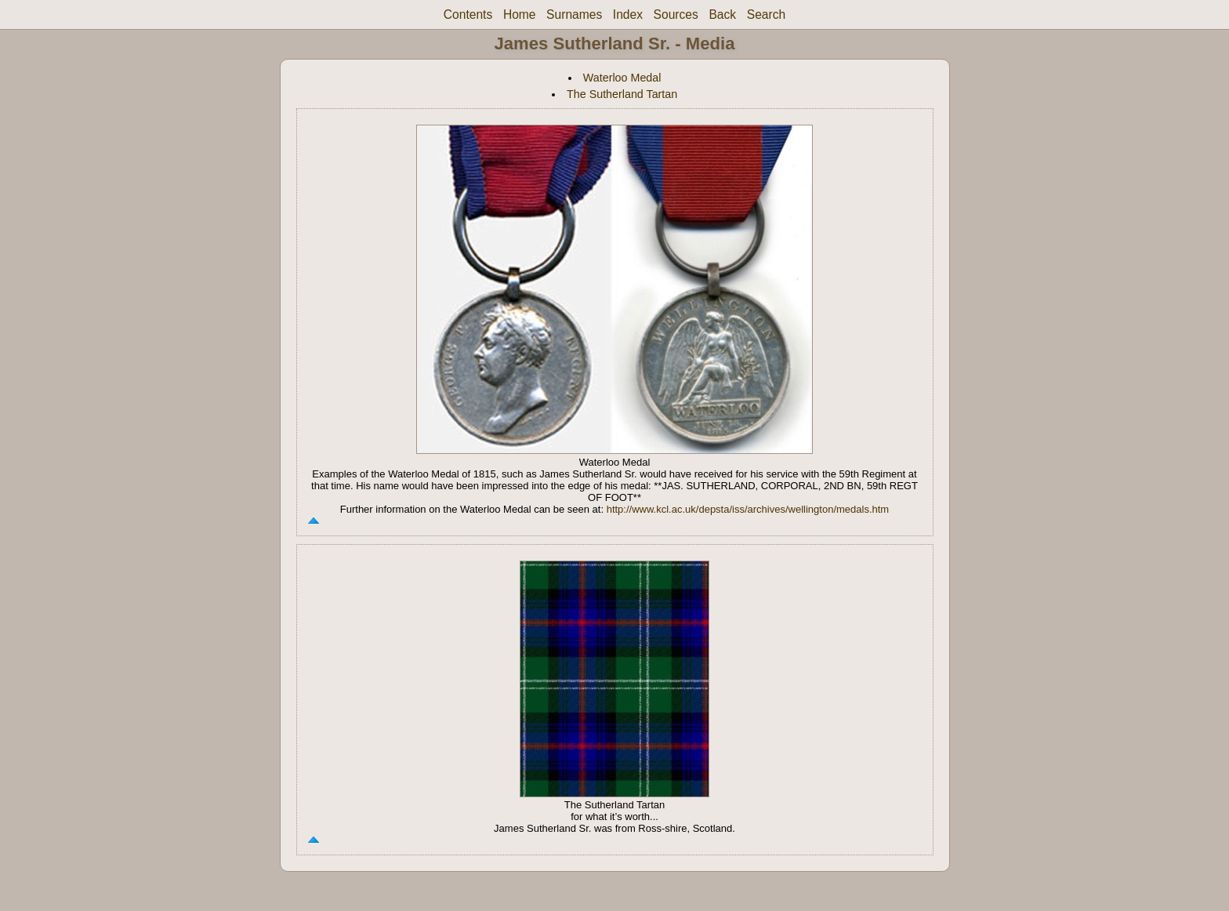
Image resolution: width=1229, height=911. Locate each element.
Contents (468, 14)
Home (519, 14)
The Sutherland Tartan (622, 94)
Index (628, 14)
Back (722, 14)
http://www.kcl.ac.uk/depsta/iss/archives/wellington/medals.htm (748, 509)
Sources (676, 14)
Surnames (574, 14)
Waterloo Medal (622, 77)
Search (766, 14)
